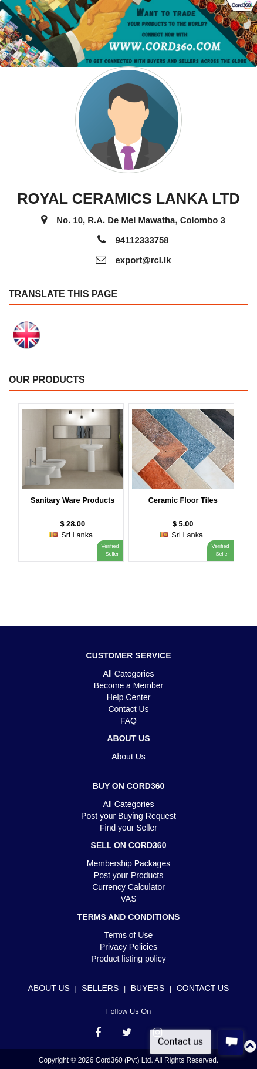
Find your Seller (128, 827)
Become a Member (128, 685)
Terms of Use (128, 935)
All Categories (128, 673)
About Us (128, 756)
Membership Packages (128, 863)
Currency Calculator (128, 887)
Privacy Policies (128, 947)
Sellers (100, 988)
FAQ (128, 720)
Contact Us (128, 709)
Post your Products (128, 875)
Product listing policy (128, 958)
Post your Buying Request (128, 816)
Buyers (148, 988)
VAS (129, 898)
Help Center (129, 697)
